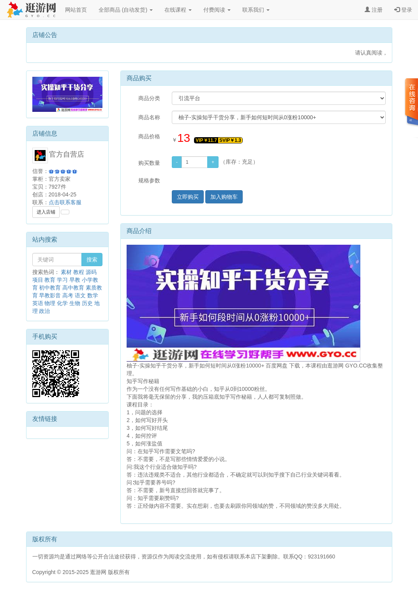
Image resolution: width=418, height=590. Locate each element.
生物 (74, 303)
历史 (87, 303)
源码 (91, 272)
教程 (78, 272)
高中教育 (73, 287)
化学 (62, 303)
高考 (67, 295)
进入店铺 (46, 212)
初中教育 (50, 287)
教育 (49, 280)
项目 (37, 280)
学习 (62, 280)
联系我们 (256, 10)
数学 (92, 295)
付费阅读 (217, 10)
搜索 (91, 259)
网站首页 (76, 10)
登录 (403, 10)
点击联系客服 (65, 202)
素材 (66, 272)
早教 (74, 280)
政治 (44, 311)
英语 (37, 303)
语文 (80, 295)
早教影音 (50, 295)
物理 (49, 303)
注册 (374, 10)
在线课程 (178, 10)
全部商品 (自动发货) (126, 10)
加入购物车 (224, 197)
